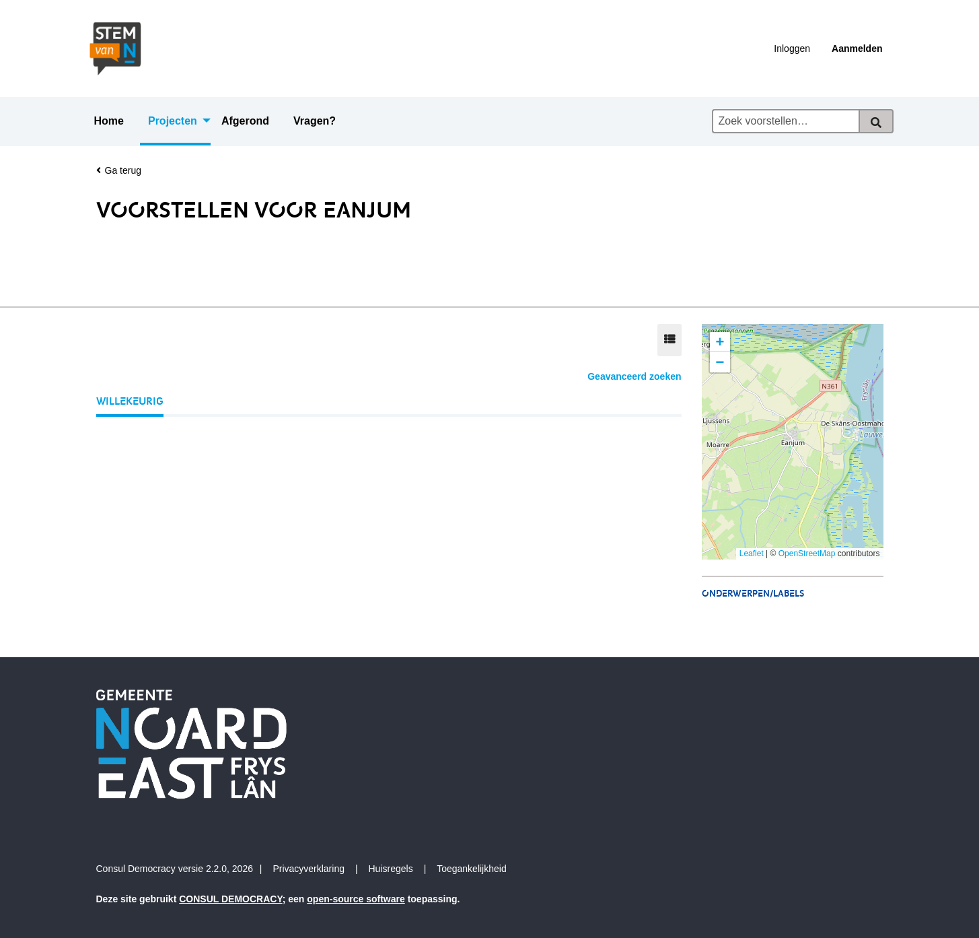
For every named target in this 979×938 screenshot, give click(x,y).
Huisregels (391, 868)
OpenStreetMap (807, 553)
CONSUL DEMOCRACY (231, 899)
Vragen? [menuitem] (314, 121)
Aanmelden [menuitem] (857, 48)
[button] (720, 342)
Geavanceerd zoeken (634, 376)
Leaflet (751, 553)
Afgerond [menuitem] (245, 121)
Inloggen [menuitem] (792, 48)
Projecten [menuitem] (172, 121)
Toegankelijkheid (472, 868)
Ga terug (118, 171)
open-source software (355, 899)
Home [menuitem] (109, 121)
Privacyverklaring (309, 868)
